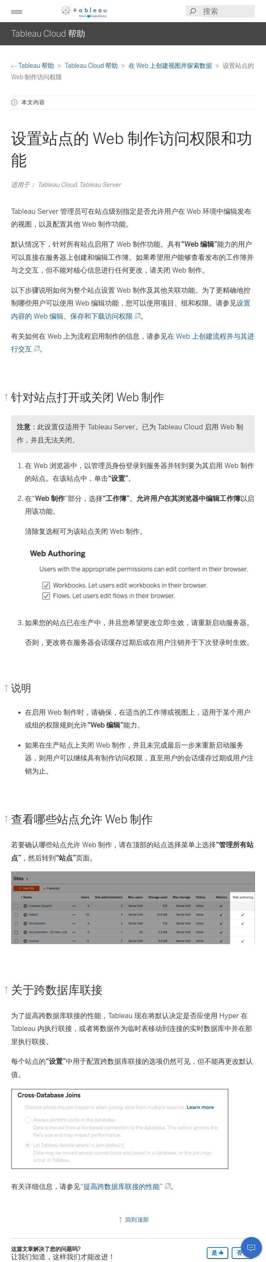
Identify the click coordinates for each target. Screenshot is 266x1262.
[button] (16, 11)
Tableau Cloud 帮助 (92, 65)
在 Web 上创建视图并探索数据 (170, 65)
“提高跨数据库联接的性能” (124, 1186)
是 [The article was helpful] (217, 1253)
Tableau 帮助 (33, 65)
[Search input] (228, 11)
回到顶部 (133, 1219)
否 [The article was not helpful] (242, 1253)
